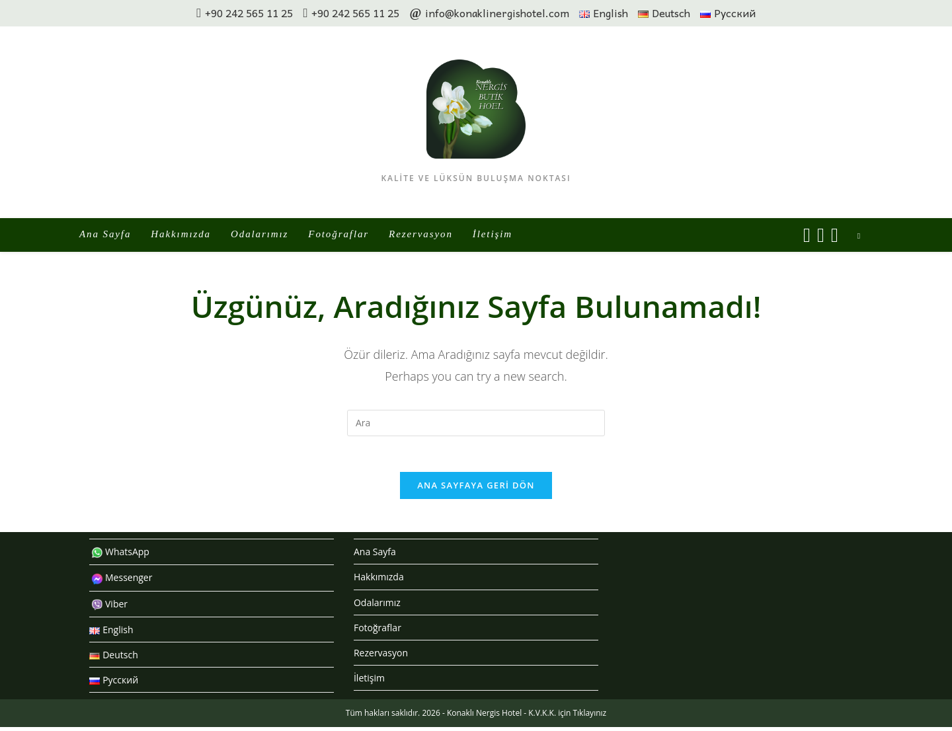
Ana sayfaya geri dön (476, 489)
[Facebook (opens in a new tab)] (807, 235)
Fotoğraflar (377, 631)
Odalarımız (377, 605)
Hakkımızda (379, 580)
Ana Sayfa (375, 555)
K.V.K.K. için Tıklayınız (567, 716)
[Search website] (859, 236)
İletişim (369, 681)
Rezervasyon (381, 656)
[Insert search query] (476, 423)
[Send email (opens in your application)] (834, 235)
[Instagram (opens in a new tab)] (820, 235)
